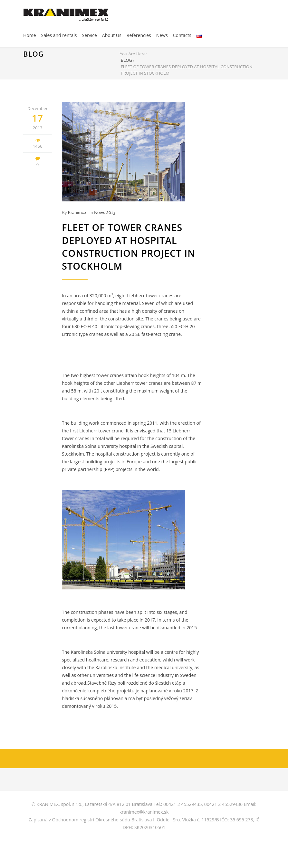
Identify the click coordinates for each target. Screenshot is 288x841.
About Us (111, 35)
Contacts (182, 35)
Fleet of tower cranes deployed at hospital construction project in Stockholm (128, 246)
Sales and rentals (59, 35)
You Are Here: (133, 54)
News (162, 35)
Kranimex (77, 212)
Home (29, 35)
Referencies (139, 35)
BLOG (33, 54)
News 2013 (104, 212)
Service (89, 35)
